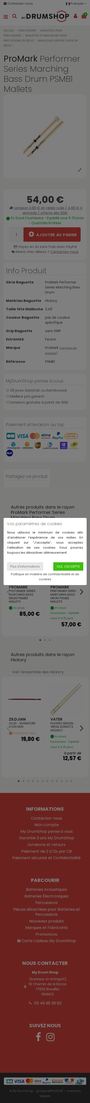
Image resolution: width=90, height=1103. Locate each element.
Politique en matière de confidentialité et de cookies (45, 576)
